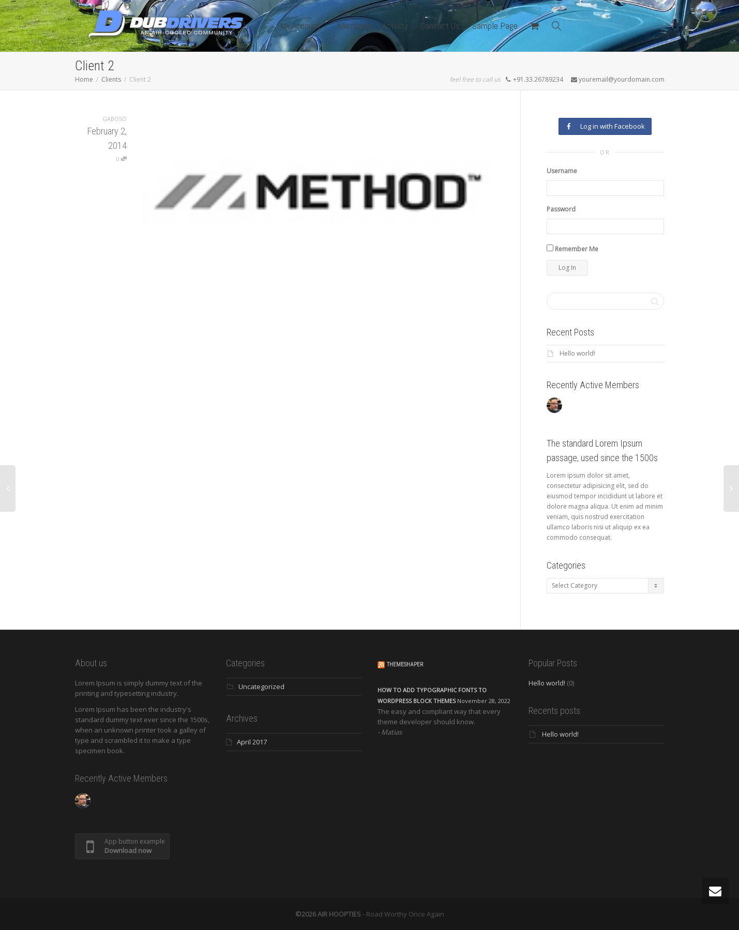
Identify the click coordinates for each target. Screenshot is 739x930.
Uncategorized (261, 686)
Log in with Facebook (605, 126)
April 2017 (252, 741)
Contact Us (440, 26)
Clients (111, 79)
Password (561, 209)
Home (84, 79)
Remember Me (572, 249)
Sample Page (495, 26)
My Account (301, 26)
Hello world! (577, 353)
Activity (395, 26)
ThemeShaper (405, 664)
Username (562, 170)
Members (354, 26)
